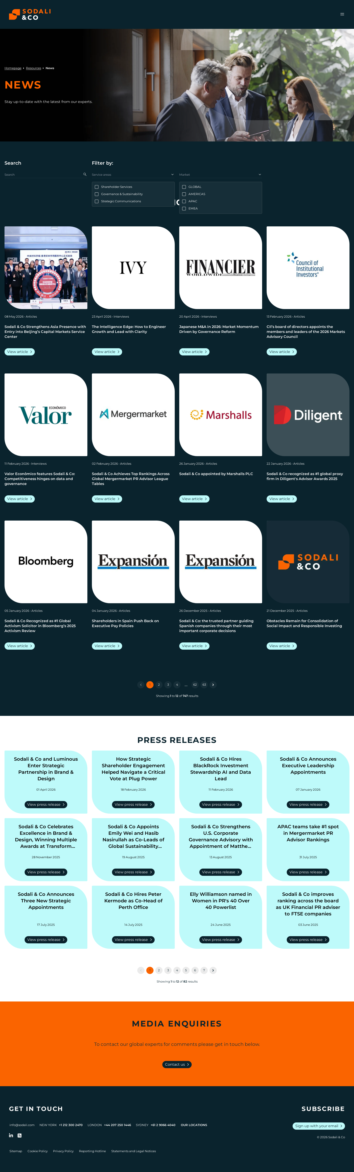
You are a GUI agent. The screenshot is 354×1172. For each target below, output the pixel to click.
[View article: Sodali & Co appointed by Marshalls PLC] (220, 414)
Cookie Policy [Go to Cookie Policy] (38, 1151)
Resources (33, 68)
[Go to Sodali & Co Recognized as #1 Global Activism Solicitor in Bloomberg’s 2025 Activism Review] (46, 626)
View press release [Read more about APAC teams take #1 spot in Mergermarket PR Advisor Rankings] (308, 872)
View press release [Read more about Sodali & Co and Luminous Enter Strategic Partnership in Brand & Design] (46, 804)
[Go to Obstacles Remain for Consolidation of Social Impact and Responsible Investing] (308, 626)
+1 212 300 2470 (71, 1125)
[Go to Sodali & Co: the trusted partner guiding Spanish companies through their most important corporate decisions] (220, 626)
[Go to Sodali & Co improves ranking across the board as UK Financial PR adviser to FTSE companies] (308, 904)
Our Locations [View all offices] (194, 1125)
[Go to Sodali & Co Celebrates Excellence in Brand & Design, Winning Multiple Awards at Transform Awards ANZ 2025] (46, 837)
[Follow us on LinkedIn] (11, 1135)
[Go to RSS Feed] (20, 1135)
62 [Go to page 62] (195, 684)
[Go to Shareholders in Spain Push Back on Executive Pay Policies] (133, 626)
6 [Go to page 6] (195, 970)
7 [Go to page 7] (204, 970)
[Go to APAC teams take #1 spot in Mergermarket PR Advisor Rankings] (308, 837)
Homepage (13, 68)
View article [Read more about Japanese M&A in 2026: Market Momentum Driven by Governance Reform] (195, 352)
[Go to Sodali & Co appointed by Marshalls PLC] (220, 478)
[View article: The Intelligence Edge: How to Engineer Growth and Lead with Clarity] (133, 267)
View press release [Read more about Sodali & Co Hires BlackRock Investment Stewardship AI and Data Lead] (221, 804)
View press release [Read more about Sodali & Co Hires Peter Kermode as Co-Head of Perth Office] (134, 940)
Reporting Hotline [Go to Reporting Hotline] (92, 1151)
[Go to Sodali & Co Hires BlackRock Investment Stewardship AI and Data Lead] (220, 769)
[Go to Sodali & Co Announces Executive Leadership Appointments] (308, 769)
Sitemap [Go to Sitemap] (15, 1151)
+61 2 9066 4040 (163, 1125)
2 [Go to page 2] (159, 684)
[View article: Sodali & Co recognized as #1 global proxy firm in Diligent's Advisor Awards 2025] (308, 414)
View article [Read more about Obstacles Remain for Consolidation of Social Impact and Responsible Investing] (282, 646)
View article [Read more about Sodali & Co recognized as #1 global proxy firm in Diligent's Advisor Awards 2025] (282, 499)
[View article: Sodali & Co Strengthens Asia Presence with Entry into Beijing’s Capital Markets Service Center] (46, 267)
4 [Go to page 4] (177, 684)
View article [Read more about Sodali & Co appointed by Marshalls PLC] (195, 499)
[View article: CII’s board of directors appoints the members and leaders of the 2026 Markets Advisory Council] (308, 267)
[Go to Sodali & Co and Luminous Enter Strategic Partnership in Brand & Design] (46, 769)
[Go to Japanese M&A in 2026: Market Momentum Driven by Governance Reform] (220, 331)
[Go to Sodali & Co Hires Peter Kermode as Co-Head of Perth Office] (133, 904)
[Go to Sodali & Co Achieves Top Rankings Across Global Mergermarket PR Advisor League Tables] (133, 478)
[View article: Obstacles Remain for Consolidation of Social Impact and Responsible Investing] (308, 562)
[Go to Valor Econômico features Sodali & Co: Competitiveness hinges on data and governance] (46, 478)
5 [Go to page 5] (186, 970)
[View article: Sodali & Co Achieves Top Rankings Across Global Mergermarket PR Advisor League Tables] (133, 414)
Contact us (178, 1064)
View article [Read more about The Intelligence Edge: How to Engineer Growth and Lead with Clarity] (108, 352)
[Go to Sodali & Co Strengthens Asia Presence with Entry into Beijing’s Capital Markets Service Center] (46, 331)
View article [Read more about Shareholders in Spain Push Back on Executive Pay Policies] (108, 646)
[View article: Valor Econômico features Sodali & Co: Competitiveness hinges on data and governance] (46, 414)
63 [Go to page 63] (204, 684)
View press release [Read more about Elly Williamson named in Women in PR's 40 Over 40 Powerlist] (221, 940)
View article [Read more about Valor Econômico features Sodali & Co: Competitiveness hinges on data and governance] (20, 499)
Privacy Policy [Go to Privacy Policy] (63, 1151)
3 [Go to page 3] (168, 684)
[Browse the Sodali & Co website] (30, 14)
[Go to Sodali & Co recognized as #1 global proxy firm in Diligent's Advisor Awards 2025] (308, 478)
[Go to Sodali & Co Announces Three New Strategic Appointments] (46, 904)
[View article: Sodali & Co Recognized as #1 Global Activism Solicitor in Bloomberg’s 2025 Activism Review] (46, 562)
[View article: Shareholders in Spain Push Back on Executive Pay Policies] (133, 562)
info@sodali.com (22, 1125)
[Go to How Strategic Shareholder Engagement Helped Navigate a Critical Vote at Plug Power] (133, 769)
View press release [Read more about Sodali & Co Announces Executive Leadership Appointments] (308, 804)
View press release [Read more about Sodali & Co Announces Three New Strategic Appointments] (46, 940)
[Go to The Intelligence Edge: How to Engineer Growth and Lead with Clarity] (133, 331)
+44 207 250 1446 (117, 1125)
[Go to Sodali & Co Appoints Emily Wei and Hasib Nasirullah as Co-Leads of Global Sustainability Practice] (133, 837)
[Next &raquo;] (213, 684)
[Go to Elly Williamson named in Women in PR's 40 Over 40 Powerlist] (220, 904)
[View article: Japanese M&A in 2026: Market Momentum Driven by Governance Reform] (220, 267)
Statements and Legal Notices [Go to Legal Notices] (133, 1151)
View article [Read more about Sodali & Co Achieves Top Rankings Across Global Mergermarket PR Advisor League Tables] (108, 499)
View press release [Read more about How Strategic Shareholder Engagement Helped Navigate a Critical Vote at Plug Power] (134, 804)
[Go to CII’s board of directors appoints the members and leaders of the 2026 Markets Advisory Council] (308, 331)
